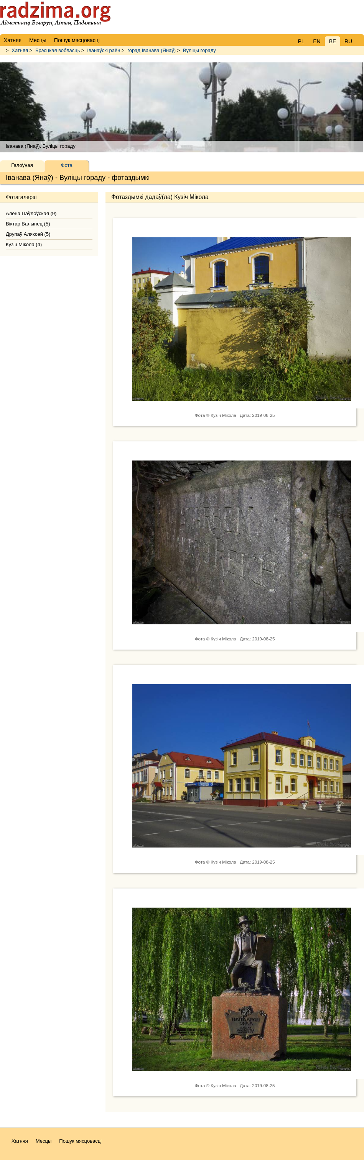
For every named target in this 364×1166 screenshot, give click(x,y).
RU (348, 41)
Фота (66, 165)
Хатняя (20, 50)
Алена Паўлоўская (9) (31, 213)
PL (301, 41)
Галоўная (22, 165)
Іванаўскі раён (103, 50)
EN (316, 41)
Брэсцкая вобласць (57, 50)
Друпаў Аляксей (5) (28, 234)
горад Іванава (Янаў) (151, 50)
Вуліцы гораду (199, 50)
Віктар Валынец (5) (28, 224)
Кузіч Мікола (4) (24, 244)
